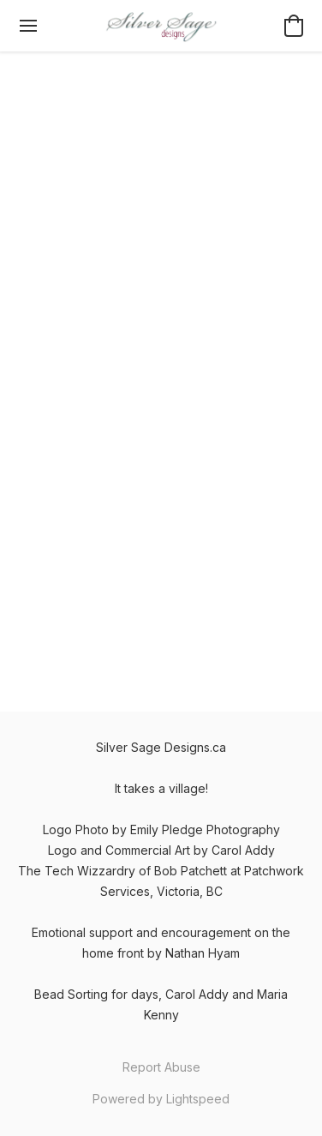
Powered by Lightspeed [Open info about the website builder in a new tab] (161, 1098)
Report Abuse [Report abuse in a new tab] (161, 1067)
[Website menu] (28, 26)
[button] (160, 26)
